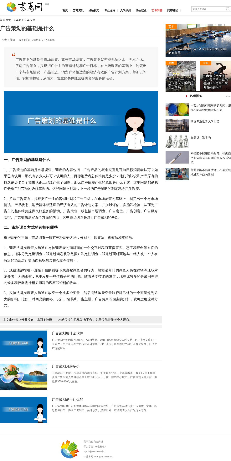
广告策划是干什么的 (67, 399)
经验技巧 (94, 10)
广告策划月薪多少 (66, 366)
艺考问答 (156, 10)
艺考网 (17, 20)
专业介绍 (109, 10)
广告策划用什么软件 (67, 333)
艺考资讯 (78, 10)
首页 (65, 10)
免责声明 (98, 441)
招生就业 (141, 10)
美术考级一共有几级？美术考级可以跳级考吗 (180, 83)
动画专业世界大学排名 (205, 121)
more (228, 96)
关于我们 (88, 441)
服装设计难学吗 (201, 137)
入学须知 (125, 10)
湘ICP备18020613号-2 (94, 451)
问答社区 (172, 10)
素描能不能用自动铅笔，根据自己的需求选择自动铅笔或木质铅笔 (211, 158)
